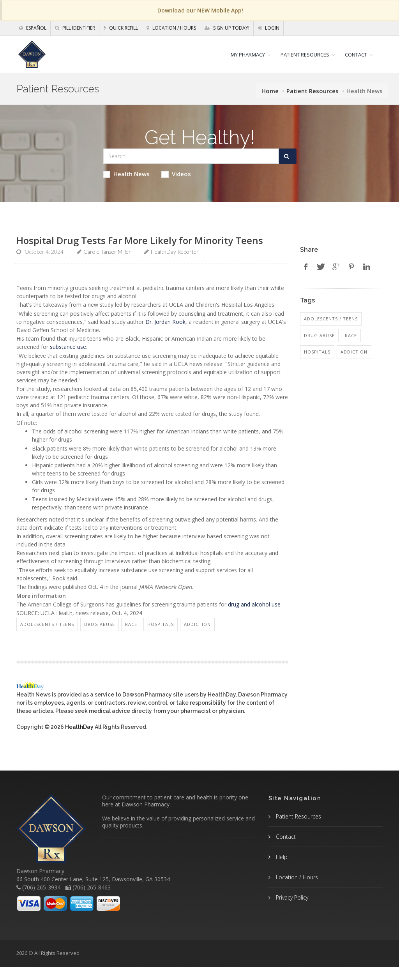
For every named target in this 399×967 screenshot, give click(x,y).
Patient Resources (312, 91)
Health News (126, 174)
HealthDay (79, 727)
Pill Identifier (75, 28)
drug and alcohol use (254, 604)
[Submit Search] (288, 156)
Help (281, 857)
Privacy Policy (291, 897)
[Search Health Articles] (191, 156)
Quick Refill (121, 28)
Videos (176, 174)
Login (268, 28)
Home (270, 91)
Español (32, 28)
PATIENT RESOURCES (305, 54)
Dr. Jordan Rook (165, 321)
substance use (68, 346)
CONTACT (356, 54)
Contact (285, 836)
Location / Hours (171, 28)
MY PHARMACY (248, 54)
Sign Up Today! (227, 28)
